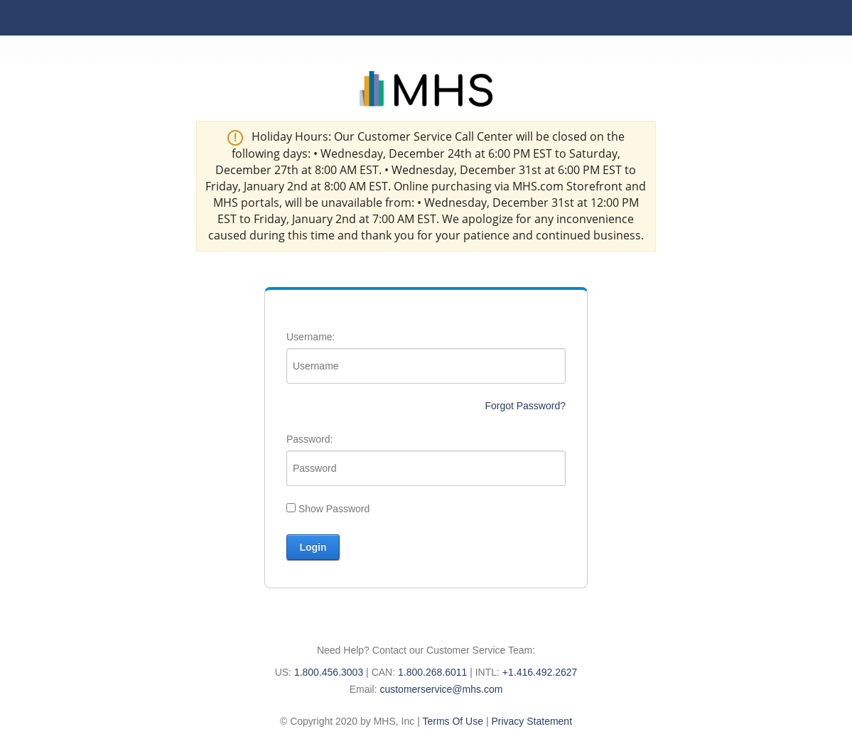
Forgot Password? (525, 405)
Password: (309, 439)
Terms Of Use (452, 721)
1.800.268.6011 (432, 672)
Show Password (334, 508)
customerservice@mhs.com (440, 689)
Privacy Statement (531, 721)
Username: (310, 336)
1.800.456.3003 (328, 672)
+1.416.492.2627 (540, 672)
